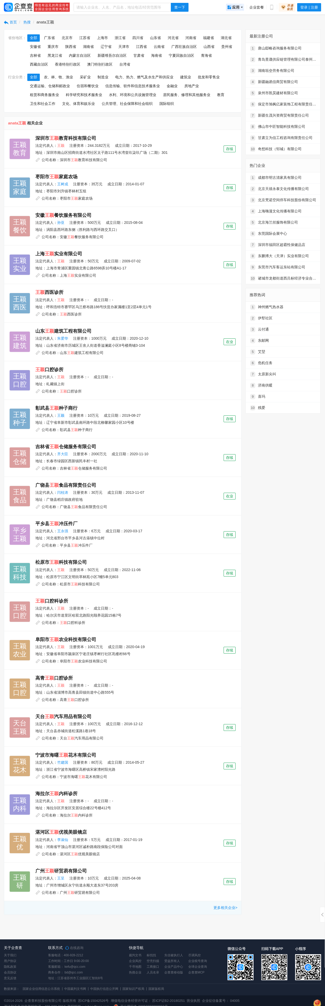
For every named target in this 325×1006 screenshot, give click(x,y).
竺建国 (62, 762)
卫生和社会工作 (42, 104)
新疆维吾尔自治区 (112, 55)
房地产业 (191, 86)
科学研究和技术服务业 (84, 95)
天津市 (123, 47)
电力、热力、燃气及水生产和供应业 (144, 77)
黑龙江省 (55, 55)
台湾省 (124, 64)
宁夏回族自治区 (181, 55)
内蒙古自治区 (80, 55)
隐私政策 (10, 967)
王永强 (62, 531)
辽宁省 (106, 47)
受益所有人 (172, 961)
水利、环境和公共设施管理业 (132, 95)
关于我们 (10, 955)
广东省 (49, 38)
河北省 (173, 38)
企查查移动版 (173, 972)
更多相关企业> (225, 908)
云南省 (159, 47)
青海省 (206, 55)
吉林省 (35, 55)
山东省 (155, 38)
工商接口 (153, 967)
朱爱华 (62, 338)
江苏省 (84, 38)
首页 (10, 22)
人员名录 (153, 972)
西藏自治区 (39, 64)
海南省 (156, 55)
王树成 (62, 184)
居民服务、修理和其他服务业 (186, 95)
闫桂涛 (62, 492)
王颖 (60, 415)
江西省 (141, 47)
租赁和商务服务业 (44, 95)
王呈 (60, 878)
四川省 (137, 38)
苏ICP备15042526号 (93, 1001)
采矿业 (85, 77)
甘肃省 (138, 55)
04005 (234, 1001)
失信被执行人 (173, 955)
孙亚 (60, 222)
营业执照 (193, 1001)
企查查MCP (196, 972)
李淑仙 (62, 840)
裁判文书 (135, 955)
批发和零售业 (209, 77)
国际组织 (166, 104)
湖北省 (226, 38)
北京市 (67, 38)
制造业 (103, 77)
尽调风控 (194, 955)
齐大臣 (62, 454)
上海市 (102, 38)
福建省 (208, 38)
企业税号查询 (197, 961)
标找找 (151, 955)
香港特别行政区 (67, 64)
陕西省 (70, 47)
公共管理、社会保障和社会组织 (127, 104)
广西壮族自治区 (184, 47)
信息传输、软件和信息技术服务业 (132, 86)
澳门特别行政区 (100, 64)
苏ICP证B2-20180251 (168, 1001)
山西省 (209, 47)
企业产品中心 (173, 967)
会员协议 (10, 972)
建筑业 (185, 77)
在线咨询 (74, 948)
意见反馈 (10, 978)
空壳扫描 (153, 961)
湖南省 (88, 47)
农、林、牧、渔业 (58, 77)
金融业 (172, 86)
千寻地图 (135, 967)
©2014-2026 (13, 1001)
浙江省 (120, 38)
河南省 (190, 38)
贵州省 (226, 47)
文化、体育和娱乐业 (78, 104)
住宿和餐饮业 (88, 86)
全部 (33, 38)
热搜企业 (135, 972)
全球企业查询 (197, 967)
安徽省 (35, 47)
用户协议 (10, 961)
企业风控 (135, 961)
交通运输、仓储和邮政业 (50, 86)
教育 (220, 95)
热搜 (27, 22)
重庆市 (53, 47)
